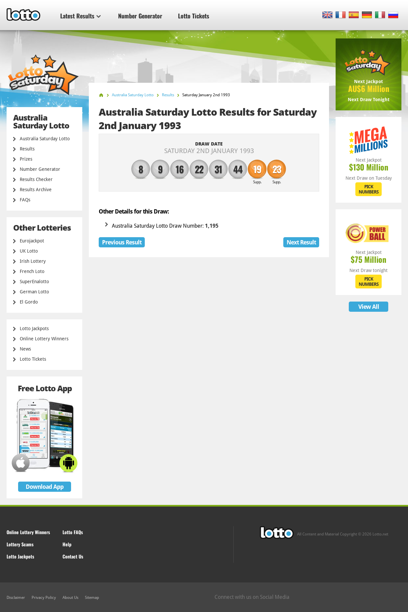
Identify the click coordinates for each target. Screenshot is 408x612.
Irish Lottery (33, 261)
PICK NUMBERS (368, 189)
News (25, 348)
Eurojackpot (32, 240)
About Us (70, 597)
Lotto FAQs (73, 532)
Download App (45, 486)
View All (368, 306)
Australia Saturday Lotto (45, 138)
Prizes (26, 159)
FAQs (25, 199)
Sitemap (92, 597)
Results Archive (36, 189)
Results (27, 148)
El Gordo (29, 302)
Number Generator (140, 15)
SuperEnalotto (34, 281)
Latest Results (80, 15)
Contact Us (73, 556)
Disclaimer (16, 597)
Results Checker (36, 179)
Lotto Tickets (193, 15)
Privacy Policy (44, 597)
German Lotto (34, 291)
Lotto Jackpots (34, 328)
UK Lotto (29, 251)
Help (67, 544)
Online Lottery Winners (44, 338)
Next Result (301, 242)
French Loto (32, 271)
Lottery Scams (20, 544)
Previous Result (121, 242)
